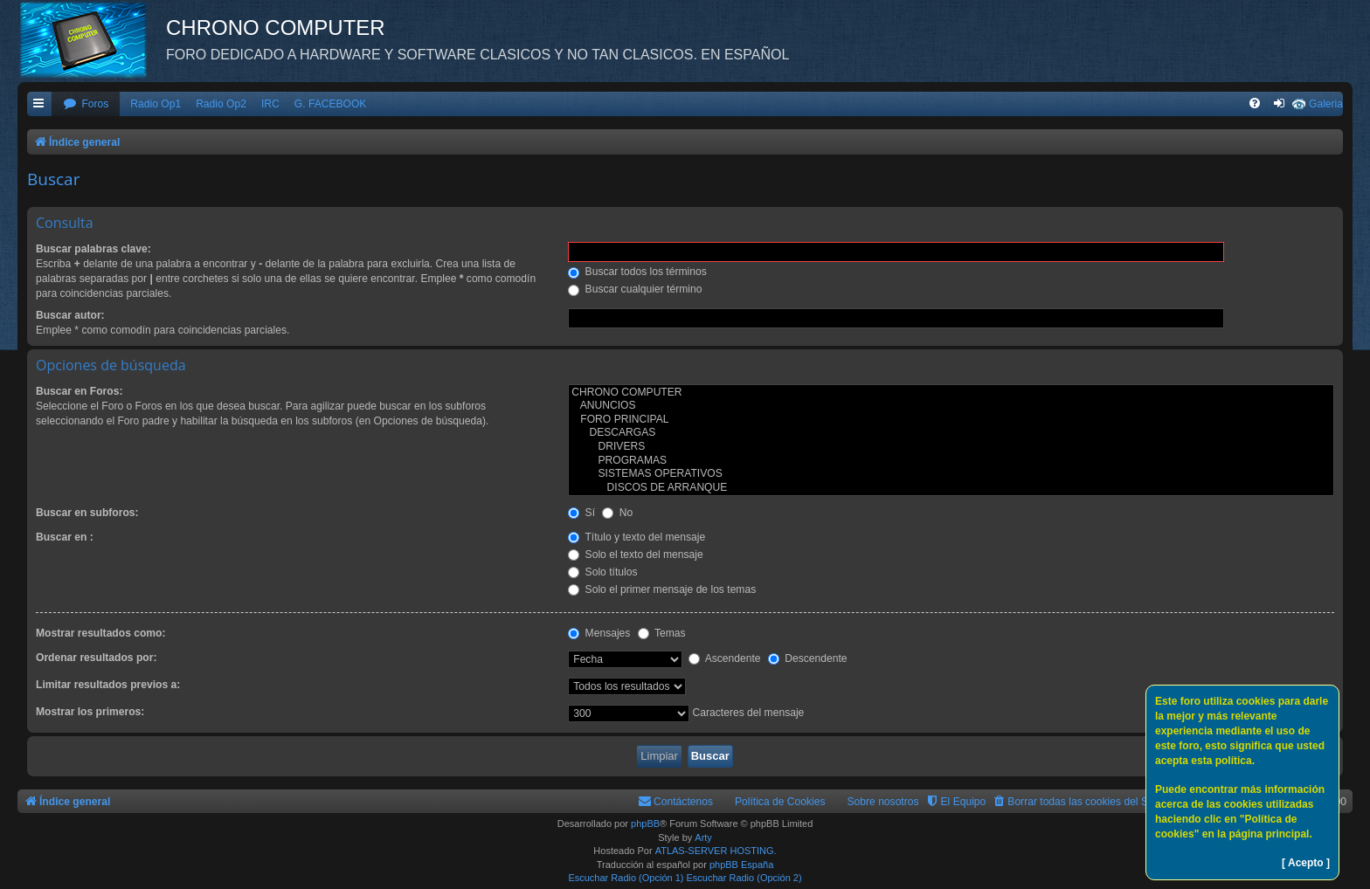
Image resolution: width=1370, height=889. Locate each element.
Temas (662, 633)
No (617, 513)
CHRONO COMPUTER (951, 393)
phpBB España (741, 864)
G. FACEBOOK (330, 104)
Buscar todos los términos (637, 271)
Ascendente (724, 658)
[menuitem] (86, 104)
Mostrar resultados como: (101, 633)
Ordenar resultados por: (96, 657)
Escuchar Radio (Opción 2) (744, 877)
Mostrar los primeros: (90, 712)
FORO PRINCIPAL (951, 420)
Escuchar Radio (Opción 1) (625, 877)
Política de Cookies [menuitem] (780, 802)
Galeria (1326, 104)
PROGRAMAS (951, 461)
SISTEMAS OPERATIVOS (951, 474)
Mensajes (599, 633)
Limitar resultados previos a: (108, 685)
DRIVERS (951, 447)
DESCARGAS (951, 433)
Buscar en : (64, 537)
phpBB (645, 823)
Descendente (808, 658)
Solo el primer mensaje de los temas (662, 589)
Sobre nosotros (883, 802)
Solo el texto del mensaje (635, 554)
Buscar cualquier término (635, 289)
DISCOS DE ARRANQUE (951, 488)
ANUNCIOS (951, 406)
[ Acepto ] (1306, 863)
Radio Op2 (221, 104)
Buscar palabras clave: (93, 249)
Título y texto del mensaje (636, 537)
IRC (270, 104)
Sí (581, 513)
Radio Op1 (155, 104)
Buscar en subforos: (87, 513)
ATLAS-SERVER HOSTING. (716, 850)
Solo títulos (602, 572)
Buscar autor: (70, 315)
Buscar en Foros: (79, 391)
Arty (703, 837)
